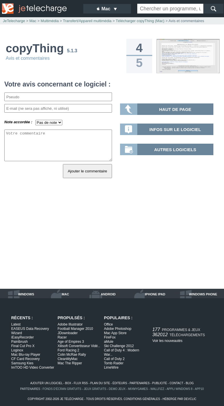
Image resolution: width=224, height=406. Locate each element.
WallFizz (157, 388)
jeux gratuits (95, 388)
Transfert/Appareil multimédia (87, 21)
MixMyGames (138, 388)
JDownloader (67, 333)
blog (190, 383)
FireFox (110, 337)
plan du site (100, 383)
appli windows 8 (179, 388)
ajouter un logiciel (46, 383)
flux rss (81, 383)
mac (65, 294)
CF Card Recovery (25, 359)
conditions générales (141, 399)
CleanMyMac (67, 359)
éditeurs (120, 383)
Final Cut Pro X (22, 346)
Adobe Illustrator (69, 324)
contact (176, 383)
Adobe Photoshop (117, 329)
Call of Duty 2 (114, 359)
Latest (16, 324)
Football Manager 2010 (75, 329)
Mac (32, 21)
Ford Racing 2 (68, 350)
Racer (62, 337)
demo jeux (117, 388)
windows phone (203, 294)
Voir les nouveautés (167, 341)
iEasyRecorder (22, 337)
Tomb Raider (113, 363)
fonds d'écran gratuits (62, 388)
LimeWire (111, 367)
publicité (159, 383)
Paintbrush (19, 342)
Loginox (17, 350)
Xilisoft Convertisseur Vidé (78, 346)
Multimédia (50, 21)
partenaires (140, 383)
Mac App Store (115, 333)
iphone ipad (155, 294)
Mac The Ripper (69, 363)
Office (108, 324)
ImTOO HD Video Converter (32, 367)
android (108, 294)
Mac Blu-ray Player (25, 355)
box (68, 383)
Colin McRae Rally (71, 355)
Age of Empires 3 (70, 342)
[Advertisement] (112, 240)
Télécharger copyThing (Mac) (140, 21)
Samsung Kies (22, 363)
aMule (108, 342)
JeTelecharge (14, 21)
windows (26, 294)
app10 (199, 388)
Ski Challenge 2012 (119, 346)
